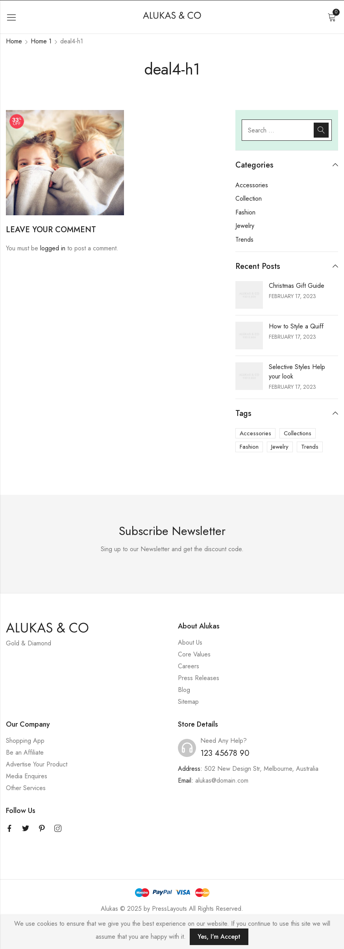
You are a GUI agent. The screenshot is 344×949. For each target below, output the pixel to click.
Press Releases (198, 677)
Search (321, 130)
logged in (52, 248)
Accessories (251, 185)
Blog (184, 689)
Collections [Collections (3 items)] (297, 433)
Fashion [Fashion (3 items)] (249, 446)
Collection (248, 198)
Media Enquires (26, 776)
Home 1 (41, 41)
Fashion (245, 212)
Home (14, 41)
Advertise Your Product (36, 764)
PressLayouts (169, 908)
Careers (188, 666)
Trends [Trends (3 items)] (309, 446)
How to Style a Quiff (296, 326)
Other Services (26, 787)
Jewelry (244, 225)
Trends (244, 239)
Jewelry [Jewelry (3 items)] (280, 446)
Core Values (194, 654)
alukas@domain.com (221, 780)
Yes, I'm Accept (219, 936)
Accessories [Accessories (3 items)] (255, 433)
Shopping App (25, 740)
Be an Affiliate (25, 752)
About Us (190, 642)
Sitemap (188, 701)
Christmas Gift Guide (296, 285)
